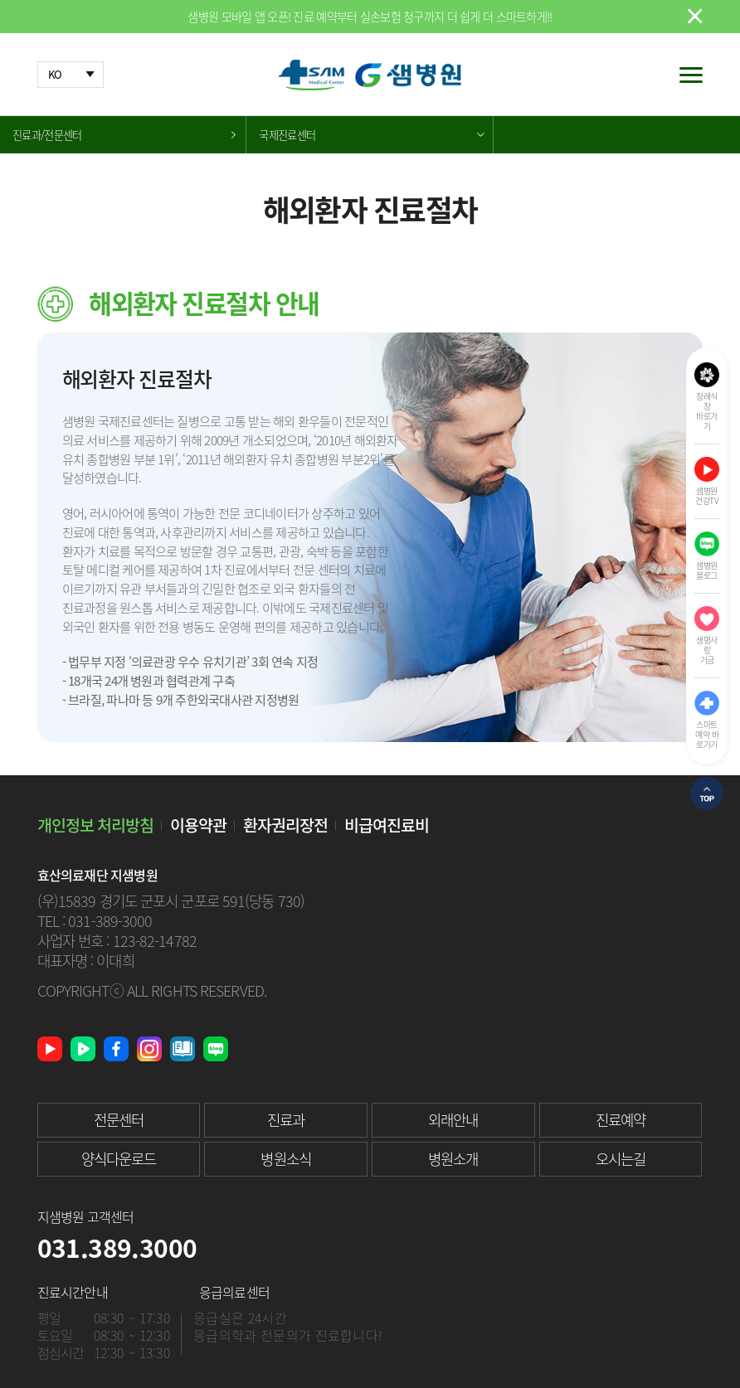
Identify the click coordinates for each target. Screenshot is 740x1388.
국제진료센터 (287, 135)
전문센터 (119, 1120)
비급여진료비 (386, 825)
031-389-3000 (110, 921)
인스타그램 (149, 1048)
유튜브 (49, 1048)
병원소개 (453, 1159)
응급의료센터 (234, 1291)
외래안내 (453, 1120)
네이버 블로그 (215, 1048)
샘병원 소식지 (182, 1048)
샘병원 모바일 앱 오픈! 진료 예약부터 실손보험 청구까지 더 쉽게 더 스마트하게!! (369, 16)
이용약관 (198, 825)
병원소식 (285, 1159)
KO (55, 74)
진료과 (285, 1120)
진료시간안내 (72, 1291)
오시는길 (620, 1159)
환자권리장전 (285, 825)
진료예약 (620, 1120)
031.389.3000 (117, 1247)
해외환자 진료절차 (51, 172)
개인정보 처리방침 (95, 825)
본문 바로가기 (0, 0)
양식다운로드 (119, 1159)
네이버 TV (83, 1048)
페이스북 (116, 1048)
